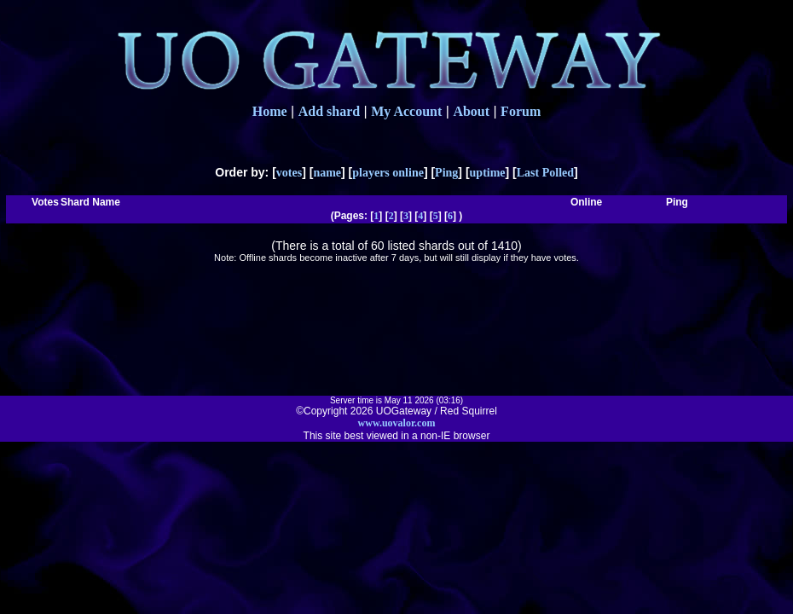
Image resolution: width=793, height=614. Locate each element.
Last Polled (545, 172)
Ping (446, 172)
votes (289, 172)
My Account (406, 111)
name (327, 172)
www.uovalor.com (397, 423)
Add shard (329, 111)
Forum (521, 111)
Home (269, 111)
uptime (488, 172)
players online (388, 172)
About (471, 111)
